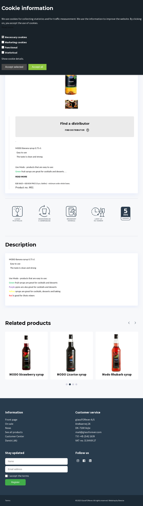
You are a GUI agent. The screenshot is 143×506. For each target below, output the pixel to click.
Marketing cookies (16, 42)
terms (25, 475)
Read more (7, 27)
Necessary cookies (16, 37)
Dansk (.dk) (11, 440)
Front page (11, 419)
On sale (9, 423)
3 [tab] (73, 384)
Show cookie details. (13, 58)
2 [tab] (70, 384)
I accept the (19, 475)
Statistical (11, 52)
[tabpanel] (26, 356)
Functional (11, 47)
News (8, 428)
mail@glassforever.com (88, 432)
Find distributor (74, 130)
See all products (14, 432)
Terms (7, 500)
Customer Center (14, 436)
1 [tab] (67, 384)
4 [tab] (76, 384)
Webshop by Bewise (116, 500)
